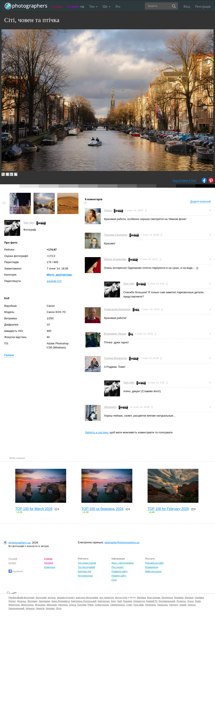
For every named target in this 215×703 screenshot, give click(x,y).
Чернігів (40, 608)
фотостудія (121, 597)
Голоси (9, 355)
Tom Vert (28, 222)
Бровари (179, 597)
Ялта (58, 608)
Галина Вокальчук (115, 358)
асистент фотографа (87, 597)
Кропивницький (167, 601)
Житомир (32, 601)
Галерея (76, 6)
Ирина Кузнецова (115, 259)
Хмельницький (16, 608)
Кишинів (127, 601)
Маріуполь (14, 604)
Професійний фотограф (21, 597)
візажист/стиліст (65, 597)
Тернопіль (150, 604)
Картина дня (84, 571)
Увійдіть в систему (96, 432)
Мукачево (40, 604)
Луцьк (190, 601)
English (12, 563)
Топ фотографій (86, 567)
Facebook (15, 571)
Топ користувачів (87, 563)
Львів (198, 601)
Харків (182, 604)
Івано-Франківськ (61, 601)
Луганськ (181, 601)
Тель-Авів (138, 604)
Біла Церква (153, 597)
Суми (129, 604)
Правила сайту (120, 571)
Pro (118, 6)
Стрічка (57, 6)
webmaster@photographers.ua (121, 542)
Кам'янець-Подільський (83, 601)
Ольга (108, 210)
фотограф (41, 597)
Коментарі (49, 567)
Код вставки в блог (185, 180)
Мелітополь (27, 604)
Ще (106, 6)
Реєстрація (203, 6)
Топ (93, 6)
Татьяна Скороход (115, 234)
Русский (12, 558)
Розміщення (151, 567)
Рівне (91, 604)
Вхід (187, 6)
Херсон (191, 604)
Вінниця (189, 597)
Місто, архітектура (59, 274)
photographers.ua (19, 542)
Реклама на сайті (154, 563)
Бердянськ (167, 597)
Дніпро (12, 601)
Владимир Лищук (115, 333)
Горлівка (199, 597)
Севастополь (102, 604)
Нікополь (63, 604)
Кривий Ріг (151, 601)
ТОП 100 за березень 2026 (102, 509)
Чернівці (50, 608)
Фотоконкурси (85, 575)
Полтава (81, 604)
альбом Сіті (54, 281)
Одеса (72, 604)
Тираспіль (162, 604)
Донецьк (21, 601)
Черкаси (29, 608)
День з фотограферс (123, 563)
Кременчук (139, 601)
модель (52, 597)
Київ (119, 601)
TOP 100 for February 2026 (168, 509)
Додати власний (200, 201)
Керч (113, 601)
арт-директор (106, 597)
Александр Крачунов (117, 309)
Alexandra (110, 407)
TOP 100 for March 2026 (34, 509)
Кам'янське (104, 601)
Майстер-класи (153, 571)
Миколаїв (52, 604)
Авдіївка (141, 597)
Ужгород (173, 604)
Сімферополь (117, 604)
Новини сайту (119, 575)
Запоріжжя (44, 601)
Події (114, 580)
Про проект (118, 567)
